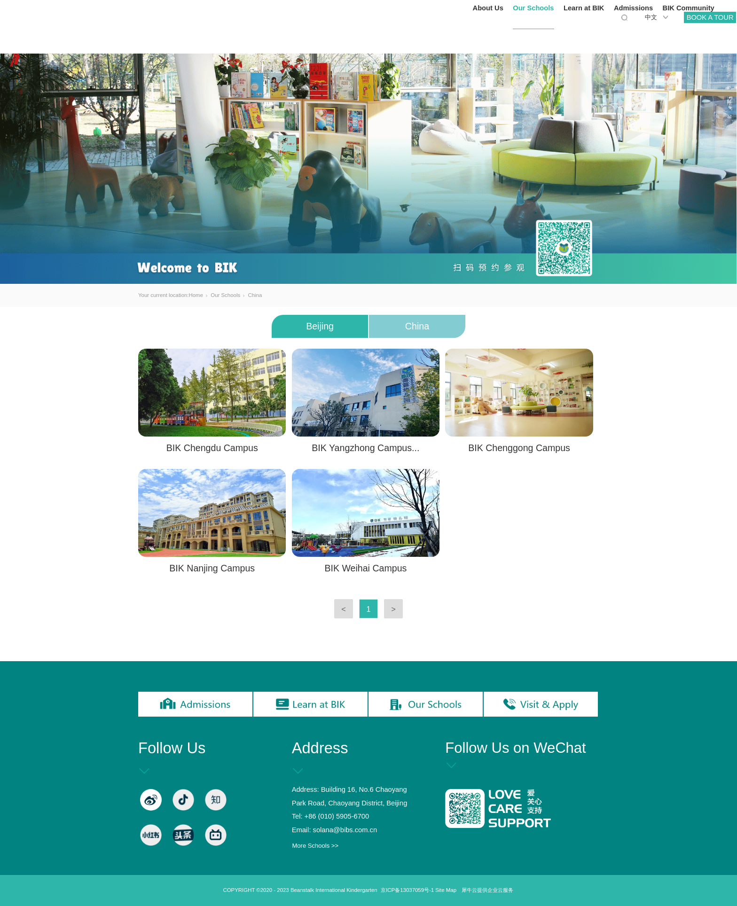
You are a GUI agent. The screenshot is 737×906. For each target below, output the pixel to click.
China (255, 295)
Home (196, 295)
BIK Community (653, 33)
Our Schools (498, 33)
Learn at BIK (549, 33)
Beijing (320, 326)
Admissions (598, 33)
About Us (453, 33)
